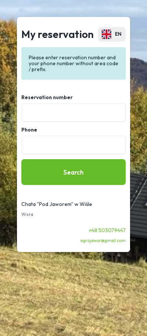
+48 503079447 (107, 230)
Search (73, 172)
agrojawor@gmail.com (103, 240)
